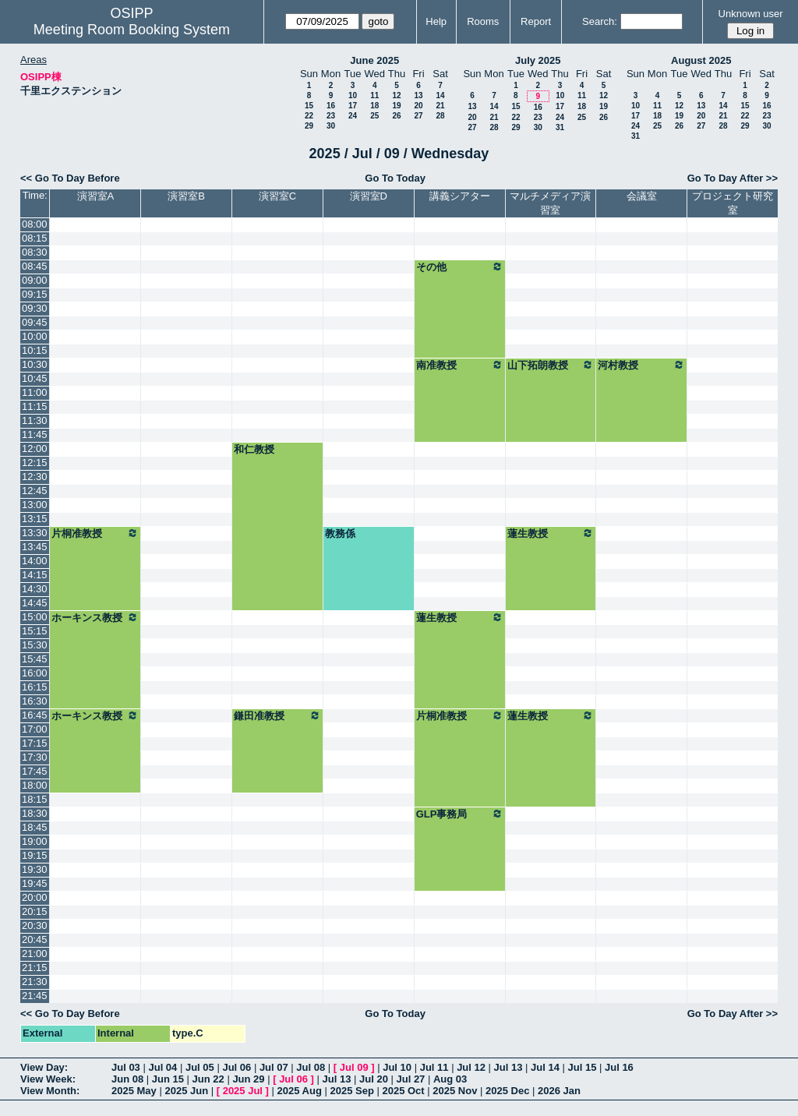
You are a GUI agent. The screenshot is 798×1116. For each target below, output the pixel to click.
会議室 (642, 196)
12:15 (35, 462)
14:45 (35, 603)
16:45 (35, 715)
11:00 (35, 392)
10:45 (35, 378)
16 (331, 105)
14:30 (35, 589)
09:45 (35, 322)
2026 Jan (559, 1091)
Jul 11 (434, 1067)
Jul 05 (199, 1067)
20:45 (35, 939)
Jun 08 (127, 1079)
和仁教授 (254, 449)
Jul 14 (545, 1067)
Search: (599, 21)
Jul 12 (471, 1067)
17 (352, 105)
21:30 (35, 981)
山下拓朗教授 (551, 364)
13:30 (35, 533)
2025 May (134, 1091)
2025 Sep (351, 1091)
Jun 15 (168, 1079)
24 (352, 115)
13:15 (35, 518)
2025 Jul (243, 1091)
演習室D (368, 196)
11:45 (35, 434)
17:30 (35, 757)
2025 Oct (403, 1091)
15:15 (35, 631)
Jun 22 (208, 1079)
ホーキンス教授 (95, 617)
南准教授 (459, 364)
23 (331, 115)
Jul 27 (411, 1079)
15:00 (35, 617)
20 (418, 105)
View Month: (49, 1091)
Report (536, 21)
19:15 (35, 855)
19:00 (35, 841)
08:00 (35, 224)
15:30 (35, 645)
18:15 (35, 799)
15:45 (35, 659)
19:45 (35, 883)
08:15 (35, 238)
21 (440, 105)
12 (396, 95)
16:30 (35, 701)
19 (396, 105)
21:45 (35, 995)
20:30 (35, 925)
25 (374, 115)
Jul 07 (274, 1067)
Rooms (483, 21)
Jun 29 (248, 1079)
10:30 (35, 364)
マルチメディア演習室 (550, 203)
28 (440, 115)
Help (436, 21)
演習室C (277, 196)
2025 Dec (507, 1091)
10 (352, 95)
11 (374, 95)
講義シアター (459, 196)
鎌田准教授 (277, 715)
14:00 (35, 561)
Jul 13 (508, 1067)
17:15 (35, 743)
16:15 (35, 687)
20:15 (35, 911)
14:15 (35, 575)
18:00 (35, 785)
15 (309, 105)
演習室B (186, 196)
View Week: (48, 1079)
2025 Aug (299, 1091)
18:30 (35, 813)
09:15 (35, 294)
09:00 (35, 280)
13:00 (35, 504)
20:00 (35, 897)
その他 (459, 266)
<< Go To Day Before (70, 178)
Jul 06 (236, 1067)
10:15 (35, 350)
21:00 (35, 953)
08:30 (35, 252)
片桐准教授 (95, 533)
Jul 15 (582, 1067)
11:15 (35, 406)
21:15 (35, 967)
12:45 (35, 490)
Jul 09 (354, 1067)
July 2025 (538, 60)
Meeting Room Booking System (132, 29)
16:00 (35, 673)
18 (374, 105)
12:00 (35, 448)
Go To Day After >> (732, 178)
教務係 (340, 533)
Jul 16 (619, 1067)
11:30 (35, 420)
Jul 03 (125, 1067)
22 (309, 115)
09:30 (35, 308)
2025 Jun (186, 1091)
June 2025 (374, 60)
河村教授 (641, 364)
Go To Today (395, 178)
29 (309, 126)
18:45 (35, 827)
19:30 (35, 869)
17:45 (35, 771)
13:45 (35, 547)
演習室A (96, 196)
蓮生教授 (551, 533)
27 (418, 115)
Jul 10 (397, 1067)
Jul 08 (310, 1067)
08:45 (35, 266)
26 (396, 115)
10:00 (35, 336)
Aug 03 (450, 1079)
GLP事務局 (459, 813)
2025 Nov (455, 1091)
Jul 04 (162, 1067)
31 (560, 127)
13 (418, 95)
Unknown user (751, 13)
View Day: (44, 1067)
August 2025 (701, 60)
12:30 (35, 476)
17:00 (35, 729)
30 (331, 126)
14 (440, 95)
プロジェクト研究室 (732, 203)
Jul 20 (373, 1079)
